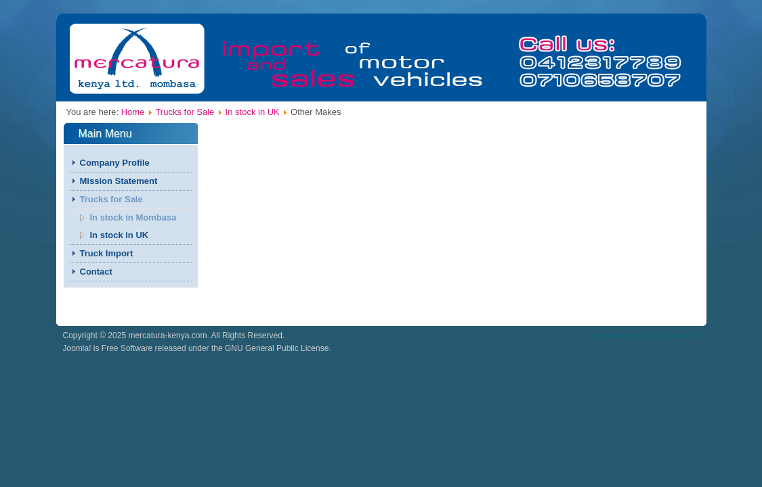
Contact (96, 271)
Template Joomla (675, 335)
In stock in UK (253, 112)
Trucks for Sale (184, 112)
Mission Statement (119, 181)
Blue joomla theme (613, 335)
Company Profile (115, 163)
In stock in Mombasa (133, 217)
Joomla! (77, 348)
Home (133, 112)
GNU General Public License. (278, 348)
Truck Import (106, 253)
